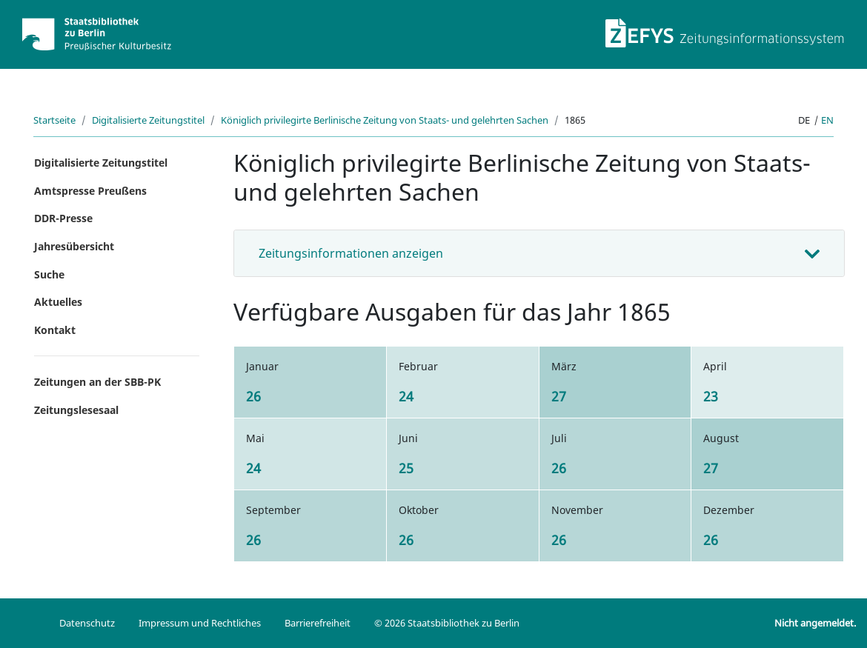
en (827, 120)
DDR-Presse (63, 218)
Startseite (54, 120)
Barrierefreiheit (318, 622)
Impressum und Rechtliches (200, 622)
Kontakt (55, 330)
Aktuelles (58, 302)
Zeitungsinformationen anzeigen (351, 253)
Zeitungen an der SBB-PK (97, 382)
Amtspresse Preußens (90, 191)
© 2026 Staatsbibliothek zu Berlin (446, 622)
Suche (49, 274)
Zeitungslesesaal (76, 410)
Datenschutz (87, 622)
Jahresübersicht (74, 246)
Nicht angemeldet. (815, 622)
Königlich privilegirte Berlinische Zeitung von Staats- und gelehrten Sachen (384, 120)
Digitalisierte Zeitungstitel (148, 120)
